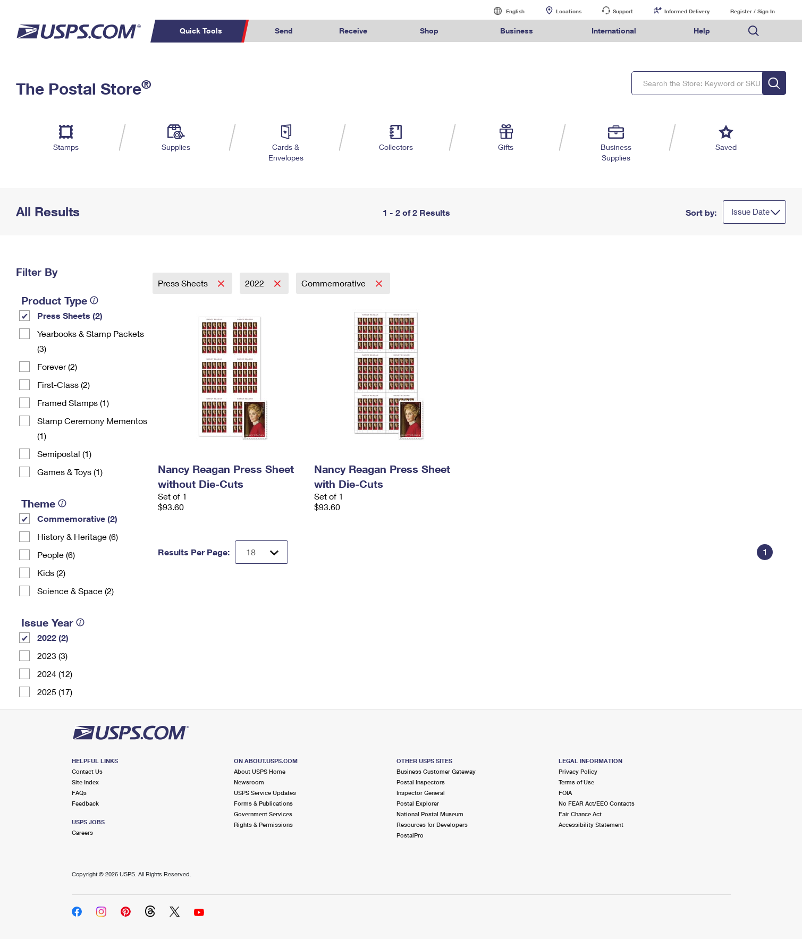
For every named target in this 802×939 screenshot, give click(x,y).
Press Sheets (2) (70, 315)
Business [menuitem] (516, 30)
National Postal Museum (429, 813)
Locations (568, 11)
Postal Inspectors (420, 782)
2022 (255, 283)
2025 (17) (54, 692)
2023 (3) (52, 655)
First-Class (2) (63, 384)
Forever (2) (57, 366)
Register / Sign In (752, 11)
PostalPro (410, 835)
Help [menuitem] (702, 30)
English (504, 11)
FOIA (565, 792)
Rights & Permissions (263, 824)
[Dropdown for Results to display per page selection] (261, 552)
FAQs (79, 792)
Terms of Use (576, 782)
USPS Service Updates (265, 792)
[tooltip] (94, 300)
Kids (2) (51, 573)
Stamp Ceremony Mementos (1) (92, 428)
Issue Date (750, 211)
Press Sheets (184, 283)
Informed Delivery (687, 11)
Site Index (85, 782)
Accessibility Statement (591, 824)
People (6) (56, 554)
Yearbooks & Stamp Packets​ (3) (90, 340)
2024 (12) (54, 674)
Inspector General (420, 792)
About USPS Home (259, 771)
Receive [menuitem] (353, 30)
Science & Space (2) (75, 591)
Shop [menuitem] (429, 30)
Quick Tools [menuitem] (201, 30)
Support (623, 11)
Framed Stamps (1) (73, 402)
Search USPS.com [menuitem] (753, 31)
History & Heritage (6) (77, 536)
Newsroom (249, 782)
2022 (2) (53, 637)
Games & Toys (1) (70, 472)
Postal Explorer (417, 803)
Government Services (263, 813)
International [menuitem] (614, 30)
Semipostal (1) (64, 454)
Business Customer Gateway (436, 771)
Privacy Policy (578, 771)
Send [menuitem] (284, 30)
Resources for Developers (432, 824)
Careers (82, 832)
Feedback (85, 803)
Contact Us (87, 771)
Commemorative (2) (77, 518)
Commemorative (334, 283)
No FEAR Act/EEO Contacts (597, 803)
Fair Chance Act (580, 813)
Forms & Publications (263, 803)
